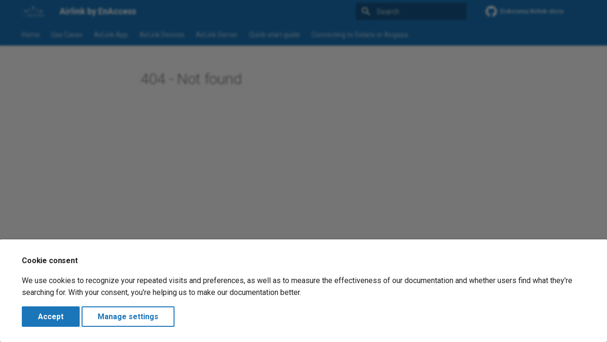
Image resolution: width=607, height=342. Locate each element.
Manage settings (128, 316)
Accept (51, 316)
